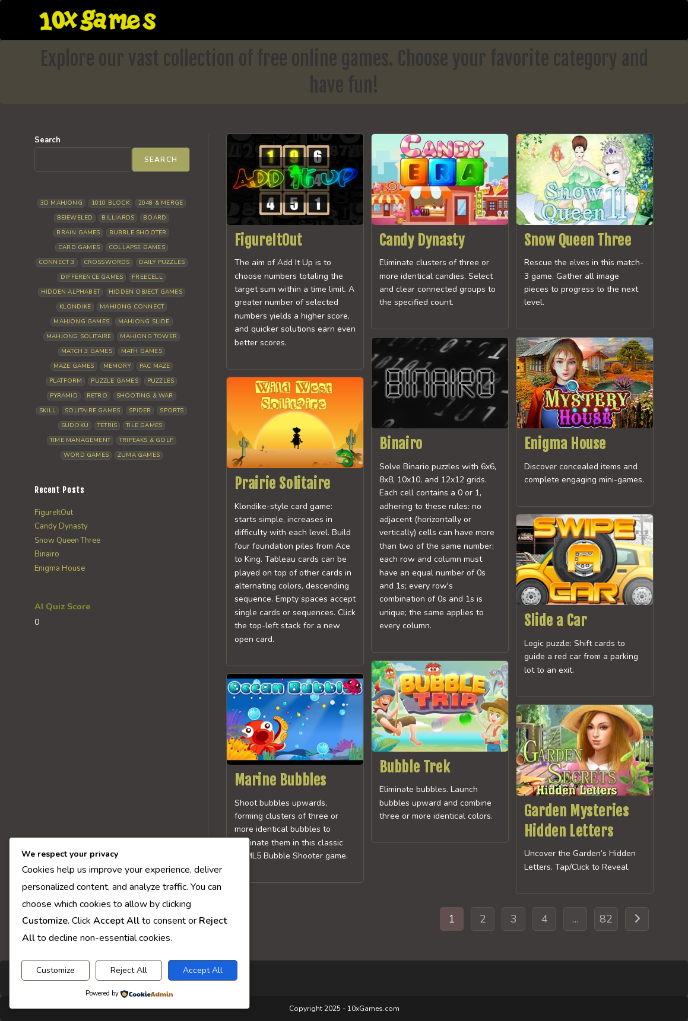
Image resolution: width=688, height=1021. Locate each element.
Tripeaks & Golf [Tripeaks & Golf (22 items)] (146, 440)
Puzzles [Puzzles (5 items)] (160, 381)
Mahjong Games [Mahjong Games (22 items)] (81, 321)
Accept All (203, 970)
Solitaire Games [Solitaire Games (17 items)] (92, 410)
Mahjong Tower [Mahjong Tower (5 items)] (148, 336)
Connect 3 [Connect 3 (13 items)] (57, 262)
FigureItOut (268, 240)
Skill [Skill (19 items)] (47, 410)
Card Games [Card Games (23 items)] (79, 247)
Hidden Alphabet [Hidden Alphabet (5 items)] (70, 292)
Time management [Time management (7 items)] (80, 440)
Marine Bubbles (280, 780)
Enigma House (565, 444)
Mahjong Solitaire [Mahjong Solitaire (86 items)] (78, 336)
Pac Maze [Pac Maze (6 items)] (154, 366)
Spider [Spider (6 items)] (140, 410)
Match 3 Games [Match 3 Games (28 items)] (86, 351)
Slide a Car (555, 620)
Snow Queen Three (578, 240)
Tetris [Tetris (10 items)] (107, 425)
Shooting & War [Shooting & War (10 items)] (144, 396)
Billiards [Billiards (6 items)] (118, 218)
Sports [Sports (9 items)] (171, 410)
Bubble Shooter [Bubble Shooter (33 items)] (138, 232)
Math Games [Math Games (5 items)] (141, 351)
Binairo (401, 444)
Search (47, 140)
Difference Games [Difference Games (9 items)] (92, 277)
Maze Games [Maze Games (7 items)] (73, 366)
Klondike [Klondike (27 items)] (75, 307)
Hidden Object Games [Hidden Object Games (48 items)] (145, 292)
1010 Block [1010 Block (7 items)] (110, 203)
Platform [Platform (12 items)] (66, 381)
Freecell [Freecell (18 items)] (147, 277)
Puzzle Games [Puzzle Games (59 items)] (114, 381)
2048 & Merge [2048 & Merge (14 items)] (160, 203)
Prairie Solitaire (282, 483)
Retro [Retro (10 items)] (97, 396)
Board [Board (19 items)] (154, 218)
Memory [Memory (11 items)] (117, 366)
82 (606, 919)
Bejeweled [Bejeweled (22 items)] (75, 218)
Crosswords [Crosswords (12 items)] (107, 262)
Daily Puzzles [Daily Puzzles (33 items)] (162, 262)
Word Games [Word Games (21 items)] (86, 455)
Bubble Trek (415, 767)
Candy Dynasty (422, 240)
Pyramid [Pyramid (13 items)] (63, 396)
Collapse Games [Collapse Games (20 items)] (137, 247)
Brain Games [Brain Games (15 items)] (78, 232)
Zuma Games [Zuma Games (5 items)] (139, 455)
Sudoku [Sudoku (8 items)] (74, 425)
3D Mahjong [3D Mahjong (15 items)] (61, 203)
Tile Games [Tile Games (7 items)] (144, 425)
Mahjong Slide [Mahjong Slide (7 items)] (144, 321)
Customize (55, 970)
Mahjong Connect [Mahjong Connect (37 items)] (132, 307)
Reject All (128, 970)
